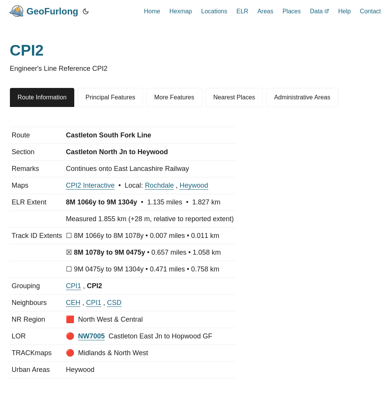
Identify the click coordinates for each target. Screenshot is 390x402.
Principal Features (110, 97)
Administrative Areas (302, 97)
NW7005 (91, 336)
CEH (73, 302)
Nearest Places (234, 97)
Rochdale (159, 185)
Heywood (193, 185)
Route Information (42, 97)
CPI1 (73, 286)
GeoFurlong (43, 11)
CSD (114, 302)
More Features (174, 97)
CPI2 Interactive (90, 185)
